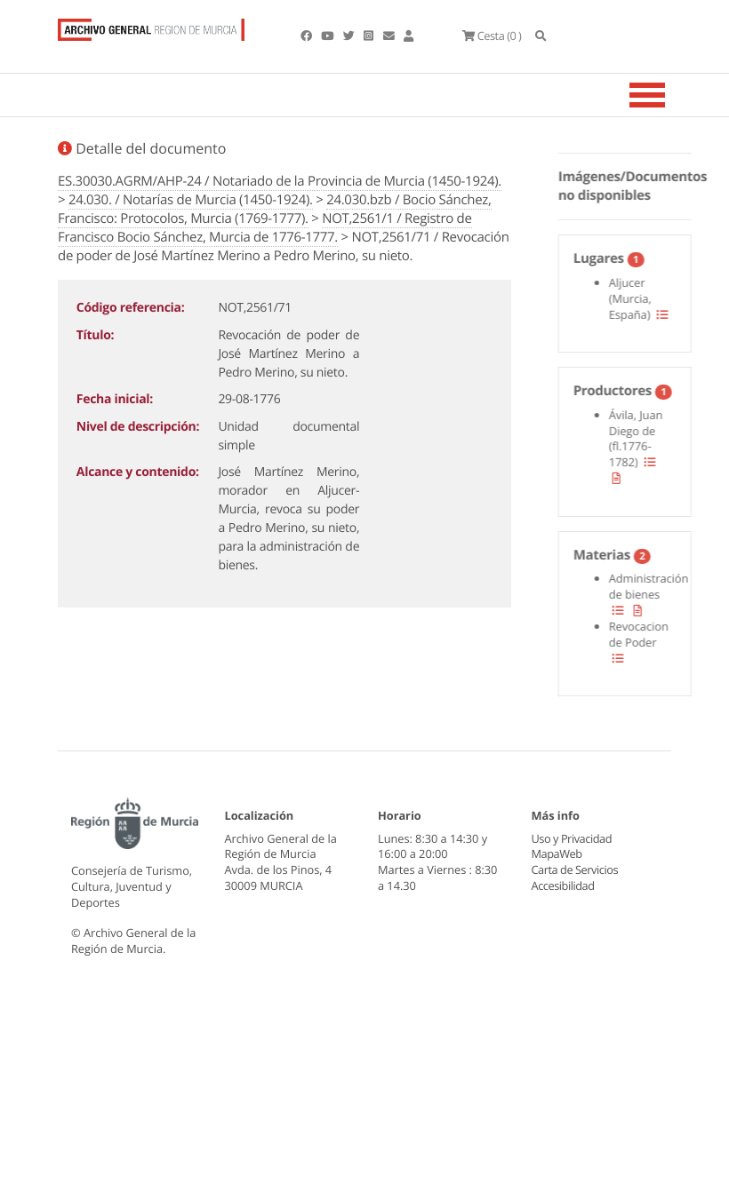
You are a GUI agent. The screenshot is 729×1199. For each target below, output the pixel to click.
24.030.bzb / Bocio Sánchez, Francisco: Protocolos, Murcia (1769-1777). (275, 209)
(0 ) (491, 36)
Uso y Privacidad (572, 806)
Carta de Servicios (575, 838)
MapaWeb (557, 822)
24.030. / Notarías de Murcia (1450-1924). (190, 200)
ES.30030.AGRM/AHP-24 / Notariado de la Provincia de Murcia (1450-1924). (279, 181)
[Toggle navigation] (669, 95)
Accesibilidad (563, 854)
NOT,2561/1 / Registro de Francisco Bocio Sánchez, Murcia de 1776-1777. (265, 228)
